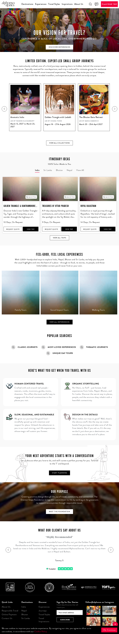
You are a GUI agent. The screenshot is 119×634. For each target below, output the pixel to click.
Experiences (40, 4)
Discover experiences (59, 47)
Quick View (31, 197)
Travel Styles (54, 4)
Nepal (24, 610)
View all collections (59, 143)
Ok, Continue (109, 629)
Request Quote (13, 229)
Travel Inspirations (44, 620)
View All (80, 170)
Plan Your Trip (109, 4)
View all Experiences (60, 322)
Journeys (43, 610)
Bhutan (24, 614)
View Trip (30, 229)
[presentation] (4, 108)
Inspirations (67, 4)
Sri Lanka (25, 618)
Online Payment (9, 614)
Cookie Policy (40, 631)
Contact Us (7, 618)
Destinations (27, 4)
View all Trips (59, 238)
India (23, 606)
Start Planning (59, 473)
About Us (78, 4)
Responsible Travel (10, 610)
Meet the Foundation (59, 511)
